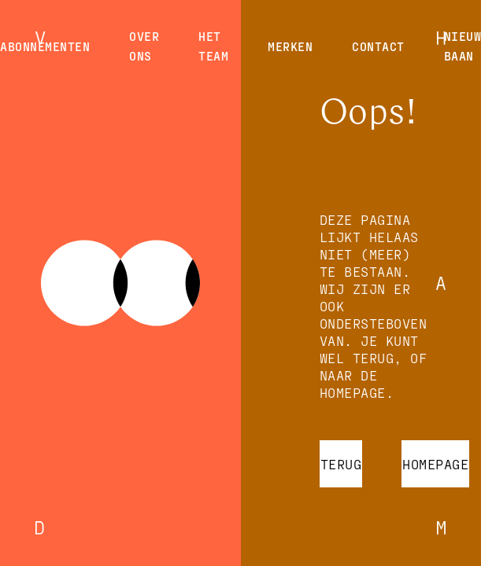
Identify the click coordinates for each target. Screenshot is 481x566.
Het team (213, 46)
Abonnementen (45, 46)
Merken (290, 46)
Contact (378, 46)
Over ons (144, 46)
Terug (341, 464)
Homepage (435, 464)
